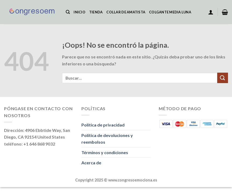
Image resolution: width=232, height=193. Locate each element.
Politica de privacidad (103, 124)
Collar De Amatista (125, 12)
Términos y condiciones (104, 152)
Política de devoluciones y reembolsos (107, 139)
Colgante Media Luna (170, 12)
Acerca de (91, 162)
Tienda (96, 12)
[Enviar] (222, 78)
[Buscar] (68, 12)
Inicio (79, 12)
